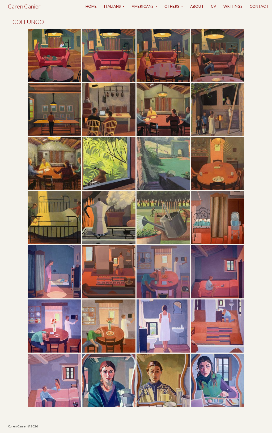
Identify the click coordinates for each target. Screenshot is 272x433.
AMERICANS (143, 6)
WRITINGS (233, 6)
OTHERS (171, 6)
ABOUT (197, 6)
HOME (91, 6)
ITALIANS (112, 6)
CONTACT (259, 6)
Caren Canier (24, 6)
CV (213, 6)
